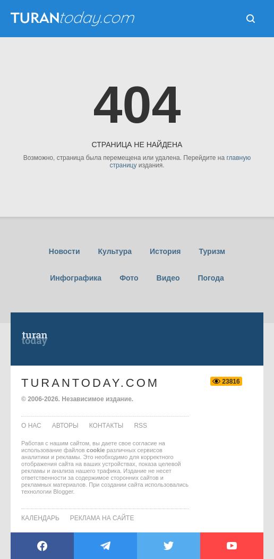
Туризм (212, 251)
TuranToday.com (90, 382)
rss (140, 425)
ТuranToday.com (74, 19)
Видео (168, 278)
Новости (64, 251)
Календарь (40, 518)
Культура (115, 251)
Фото (128, 278)
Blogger (63, 491)
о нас (31, 425)
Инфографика (75, 278)
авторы (65, 425)
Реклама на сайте (102, 518)
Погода (211, 278)
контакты (106, 425)
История (165, 251)
